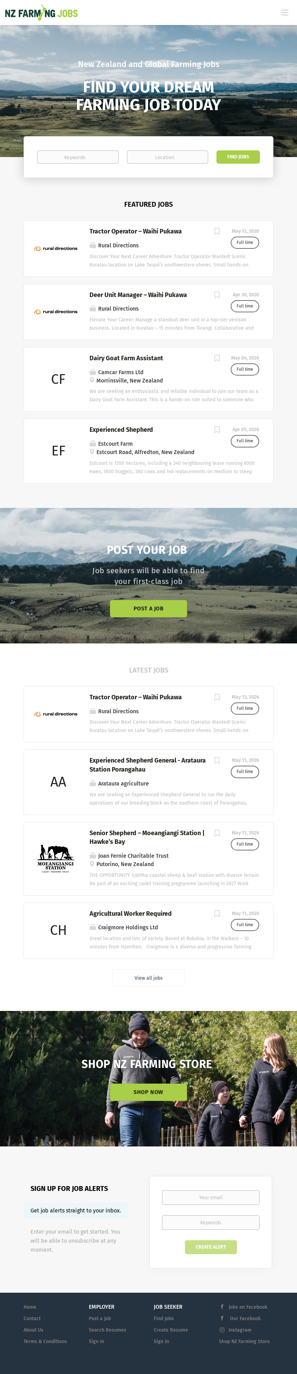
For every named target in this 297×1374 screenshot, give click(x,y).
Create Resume (171, 1330)
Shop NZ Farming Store (244, 1341)
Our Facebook (245, 1319)
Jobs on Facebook (248, 1307)
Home (30, 1307)
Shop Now (148, 1092)
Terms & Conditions (45, 1341)
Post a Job (148, 608)
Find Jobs (238, 157)
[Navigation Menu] (284, 12)
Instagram (240, 1330)
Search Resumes (107, 1330)
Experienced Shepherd (121, 430)
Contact (32, 1319)
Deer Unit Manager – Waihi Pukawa (138, 295)
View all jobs (149, 978)
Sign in (96, 1341)
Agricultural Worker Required (131, 914)
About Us (33, 1330)
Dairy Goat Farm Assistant (126, 358)
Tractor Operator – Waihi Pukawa (136, 231)
